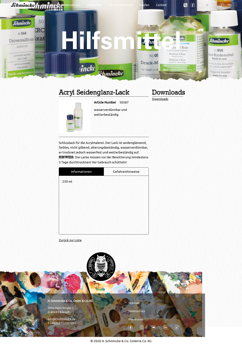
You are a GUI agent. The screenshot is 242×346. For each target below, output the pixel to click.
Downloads (160, 99)
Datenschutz (136, 311)
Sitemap (133, 303)
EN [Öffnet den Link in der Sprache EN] (229, 5)
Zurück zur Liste (70, 240)
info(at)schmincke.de (61, 319)
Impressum (135, 319)
